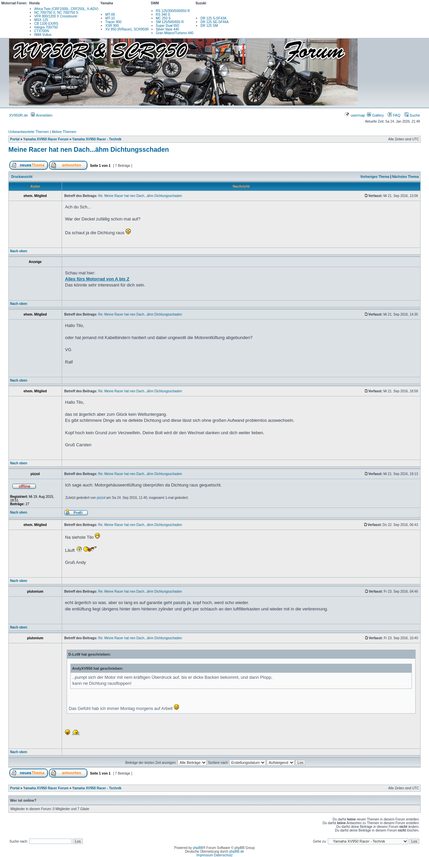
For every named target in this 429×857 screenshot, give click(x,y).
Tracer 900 (113, 22)
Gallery (375, 115)
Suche (412, 115)
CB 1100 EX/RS (46, 23)
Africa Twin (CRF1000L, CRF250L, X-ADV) (66, 9)
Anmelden (41, 115)
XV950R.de (18, 115)
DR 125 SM (209, 25)
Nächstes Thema (405, 177)
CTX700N (41, 31)
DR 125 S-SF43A (213, 18)
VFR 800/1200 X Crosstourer (55, 16)
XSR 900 (112, 25)
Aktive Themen (64, 132)
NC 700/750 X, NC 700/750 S (56, 12)
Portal (14, 139)
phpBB (198, 848)
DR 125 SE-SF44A (214, 22)
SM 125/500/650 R (170, 22)
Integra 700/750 (46, 27)
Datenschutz (223, 855)
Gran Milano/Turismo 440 (174, 33)
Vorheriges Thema (374, 177)
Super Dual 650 (167, 25)
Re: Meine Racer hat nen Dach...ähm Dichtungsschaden (140, 196)
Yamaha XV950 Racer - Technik (96, 139)
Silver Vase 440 (167, 29)
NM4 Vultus (42, 35)
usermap (355, 115)
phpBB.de (236, 851)
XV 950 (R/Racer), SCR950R (127, 29)
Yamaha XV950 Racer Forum (45, 139)
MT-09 (110, 14)
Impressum (204, 855)
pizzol (101, 498)
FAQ (394, 115)
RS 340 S (163, 14)
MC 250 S (163, 18)
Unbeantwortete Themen (28, 132)
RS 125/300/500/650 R (173, 11)
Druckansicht (22, 177)
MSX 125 (41, 20)
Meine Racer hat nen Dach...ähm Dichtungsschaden (88, 149)
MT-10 (110, 18)
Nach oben (18, 251)
